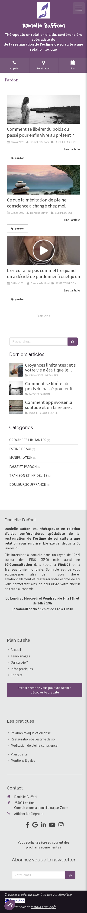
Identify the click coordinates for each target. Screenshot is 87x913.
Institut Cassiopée (43, 907)
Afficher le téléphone (29, 813)
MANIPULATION (20, 457)
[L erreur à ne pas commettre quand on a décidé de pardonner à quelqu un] (43, 250)
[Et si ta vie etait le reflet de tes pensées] (16, 370)
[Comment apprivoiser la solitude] (16, 407)
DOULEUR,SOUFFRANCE (27, 484)
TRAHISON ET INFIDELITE (28, 475)
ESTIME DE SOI (20, 449)
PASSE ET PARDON (23, 466)
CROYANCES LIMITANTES (27, 440)
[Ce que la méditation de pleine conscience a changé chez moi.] (43, 180)
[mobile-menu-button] (79, 8)
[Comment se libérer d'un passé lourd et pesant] (43, 109)
